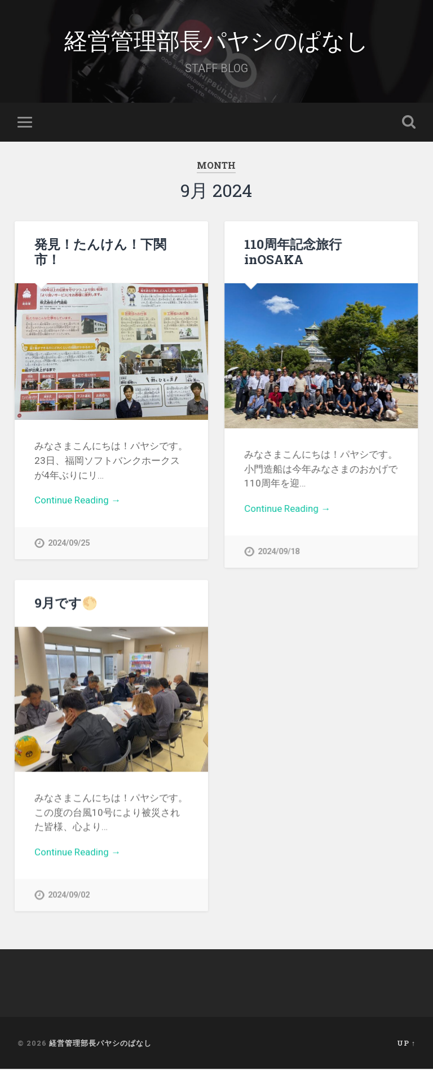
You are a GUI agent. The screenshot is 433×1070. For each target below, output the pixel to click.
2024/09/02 (69, 895)
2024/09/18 (278, 551)
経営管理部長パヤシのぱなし (216, 39)
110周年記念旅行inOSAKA (293, 251)
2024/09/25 (69, 543)
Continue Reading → (77, 500)
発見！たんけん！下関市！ (100, 251)
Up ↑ (406, 1043)
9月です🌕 (66, 602)
